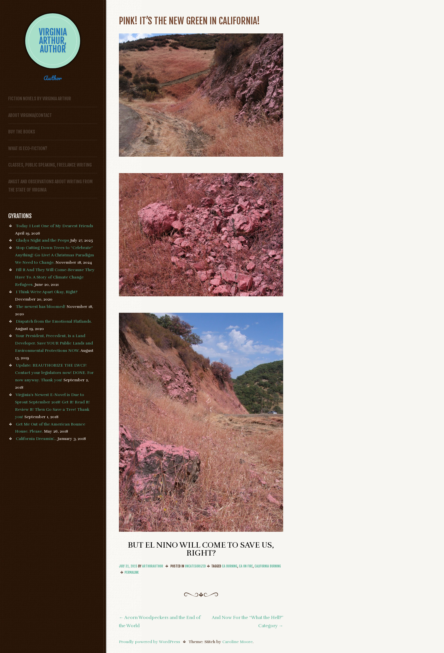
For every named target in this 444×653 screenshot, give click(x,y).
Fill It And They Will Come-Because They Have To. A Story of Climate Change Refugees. (55, 277)
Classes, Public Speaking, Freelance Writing (50, 165)
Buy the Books (21, 132)
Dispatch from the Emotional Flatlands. (54, 321)
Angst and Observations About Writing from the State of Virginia (50, 186)
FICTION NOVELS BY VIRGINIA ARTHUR (39, 98)
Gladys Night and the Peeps (42, 240)
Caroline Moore (237, 641)
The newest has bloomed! (40, 306)
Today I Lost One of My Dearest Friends (54, 225)
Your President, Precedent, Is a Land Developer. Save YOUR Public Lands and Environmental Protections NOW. (54, 343)
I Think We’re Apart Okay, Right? (47, 291)
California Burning (268, 566)
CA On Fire (246, 566)
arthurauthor (152, 566)
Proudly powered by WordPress (149, 641)
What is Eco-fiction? (27, 148)
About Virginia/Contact (30, 115)
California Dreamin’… (36, 438)
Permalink (132, 572)
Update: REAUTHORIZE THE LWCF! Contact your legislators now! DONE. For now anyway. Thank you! (54, 372)
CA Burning (229, 566)
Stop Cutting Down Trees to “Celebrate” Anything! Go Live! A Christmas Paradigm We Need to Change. (54, 255)
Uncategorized (195, 566)
